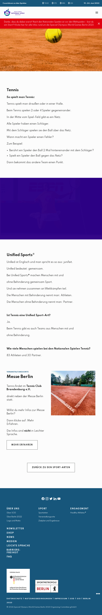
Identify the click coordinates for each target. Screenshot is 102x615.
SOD (72, 599)
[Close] (99, 23)
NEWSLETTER (15, 529)
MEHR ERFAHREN (22, 445)
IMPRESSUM (60, 599)
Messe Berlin (20, 377)
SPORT (42, 509)
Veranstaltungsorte (18, 372)
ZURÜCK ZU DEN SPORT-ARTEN (51, 467)
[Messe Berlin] (73, 393)
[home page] (14, 12)
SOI (79, 599)
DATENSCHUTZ (14, 599)
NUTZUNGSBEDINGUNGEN (38, 599)
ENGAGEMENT (79, 509)
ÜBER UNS (13, 509)
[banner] (51, 12)
